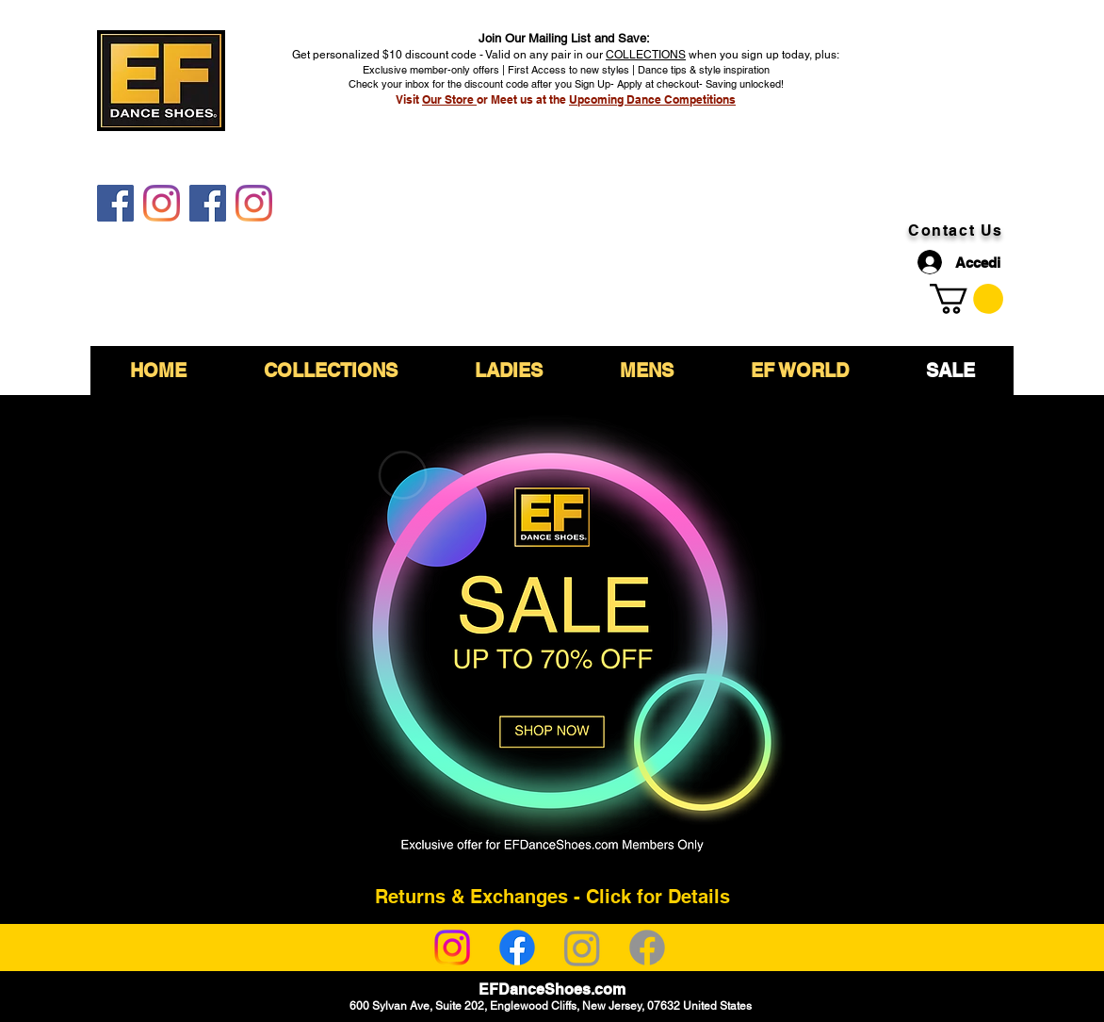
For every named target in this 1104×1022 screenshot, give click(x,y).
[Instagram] (452, 947)
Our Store (449, 99)
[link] (966, 299)
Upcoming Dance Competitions (652, 99)
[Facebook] (517, 947)
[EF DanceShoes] (115, 203)
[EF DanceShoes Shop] (207, 203)
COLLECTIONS (646, 54)
